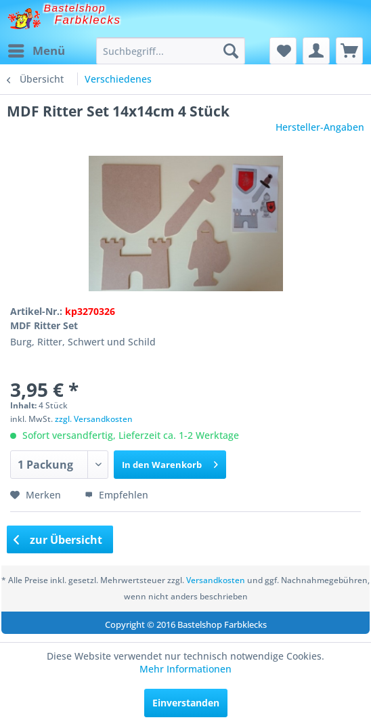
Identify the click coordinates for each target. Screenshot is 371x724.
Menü (36, 49)
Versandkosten (215, 580)
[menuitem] (36, 50)
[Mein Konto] (316, 50)
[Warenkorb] (349, 50)
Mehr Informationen (185, 668)
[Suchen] (231, 50)
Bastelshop (75, 8)
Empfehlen (116, 494)
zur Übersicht (58, 539)
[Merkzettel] (283, 50)
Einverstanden (185, 702)
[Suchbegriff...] (170, 50)
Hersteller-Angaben (320, 127)
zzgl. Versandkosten (94, 419)
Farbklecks (88, 20)
